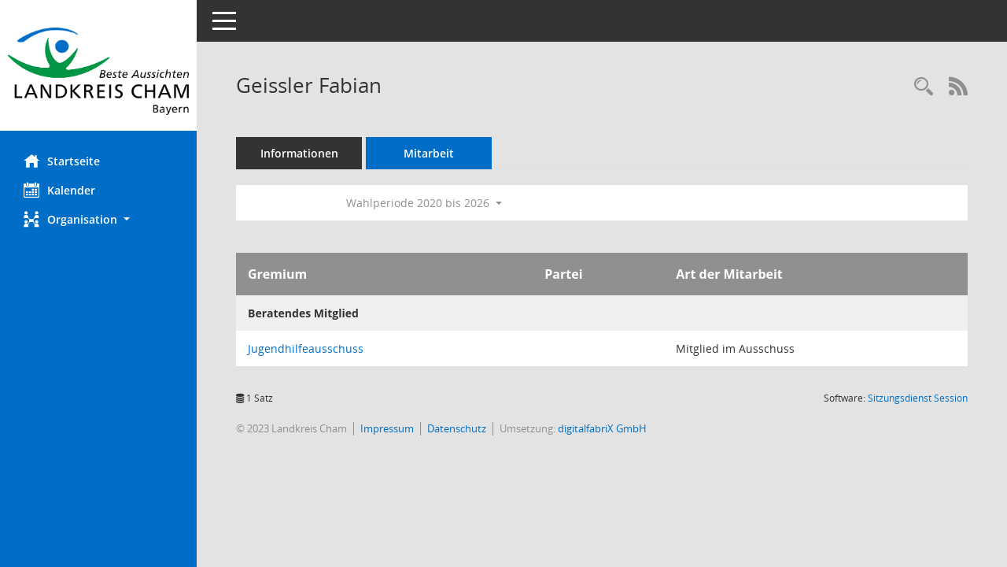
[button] (98, 219)
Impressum (387, 428)
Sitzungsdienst (918, 398)
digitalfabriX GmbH (602, 428)
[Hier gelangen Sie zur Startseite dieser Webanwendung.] (98, 71)
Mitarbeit (429, 153)
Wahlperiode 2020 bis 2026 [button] (424, 202)
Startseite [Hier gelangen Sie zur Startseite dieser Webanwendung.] (62, 161)
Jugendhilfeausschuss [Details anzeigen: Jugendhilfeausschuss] (305, 348)
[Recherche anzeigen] (923, 87)
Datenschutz (456, 428)
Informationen (299, 153)
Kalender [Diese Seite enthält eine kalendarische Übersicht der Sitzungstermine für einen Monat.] (59, 190)
